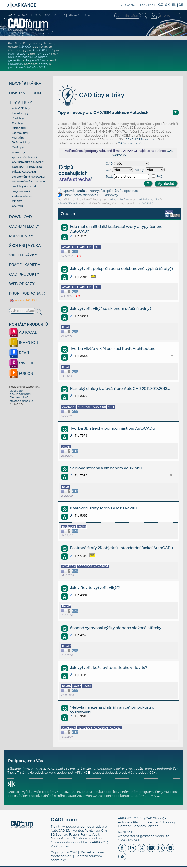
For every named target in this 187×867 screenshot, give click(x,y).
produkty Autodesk (24, 186)
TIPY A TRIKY (20, 102)
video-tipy (18, 152)
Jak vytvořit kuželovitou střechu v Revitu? (108, 667)
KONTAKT (148, 5)
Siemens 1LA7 (19, 397)
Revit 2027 (43, 53)
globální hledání (149, 199)
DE (181, 5)
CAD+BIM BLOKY (24, 226)
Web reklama (89, 852)
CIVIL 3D (22, 363)
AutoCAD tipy (21, 108)
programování (21, 191)
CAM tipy (18, 147)
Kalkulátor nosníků (20, 57)
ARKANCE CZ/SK (131, 818)
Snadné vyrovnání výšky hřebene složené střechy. (116, 627)
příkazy (43, 64)
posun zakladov (20, 394)
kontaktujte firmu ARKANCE (141, 796)
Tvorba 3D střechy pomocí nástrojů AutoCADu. (112, 428)
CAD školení (102, 796)
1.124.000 (25, 46)
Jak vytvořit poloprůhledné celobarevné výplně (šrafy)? (121, 268)
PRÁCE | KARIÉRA (24, 264)
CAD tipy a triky (91, 95)
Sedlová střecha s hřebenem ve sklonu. (106, 468)
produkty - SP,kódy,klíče (27, 166)
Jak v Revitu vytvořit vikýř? (95, 587)
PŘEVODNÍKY (21, 236)
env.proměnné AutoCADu (28, 181)
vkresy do (16, 390)
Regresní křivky (35, 60)
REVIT (19, 352)
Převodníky (15, 64)
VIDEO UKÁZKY (23, 255)
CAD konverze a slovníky (27, 162)
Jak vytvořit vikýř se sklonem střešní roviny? (111, 308)
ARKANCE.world (68, 203)
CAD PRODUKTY (24, 274)
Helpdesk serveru (43, 773)
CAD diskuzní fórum (133, 143)
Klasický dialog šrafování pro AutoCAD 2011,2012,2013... (120, 388)
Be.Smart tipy (21, 142)
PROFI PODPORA (25, 293)
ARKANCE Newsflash (141, 139)
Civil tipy (17, 123)
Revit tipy (18, 118)
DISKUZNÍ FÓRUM (25, 93)
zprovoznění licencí (24, 157)
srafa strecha (84, 195)
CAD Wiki (146, 203)
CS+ (152, 773)
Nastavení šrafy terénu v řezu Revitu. (103, 508)
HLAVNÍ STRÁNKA (25, 83)
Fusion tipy (19, 128)
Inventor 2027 (17, 53)
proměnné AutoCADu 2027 (26, 67)
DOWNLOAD (20, 216)
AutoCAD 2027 (43, 50)
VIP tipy (17, 201)
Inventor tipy (20, 113)
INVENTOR (23, 342)
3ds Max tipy (20, 133)
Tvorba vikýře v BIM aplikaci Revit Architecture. (113, 348)
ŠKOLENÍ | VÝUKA (25, 245)
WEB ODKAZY (22, 283)
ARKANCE (129, 5)
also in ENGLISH (23, 300)
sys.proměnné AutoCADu (28, 176)
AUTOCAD (23, 332)
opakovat (131, 191)
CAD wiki (18, 206)
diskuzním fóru (119, 199)
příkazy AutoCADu (24, 171)
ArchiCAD (16, 404)
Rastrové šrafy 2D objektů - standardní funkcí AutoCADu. (121, 547)
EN (174, 5)
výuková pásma (22, 196)
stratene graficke (21, 401)
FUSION (21, 373)
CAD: (109, 164)
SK (167, 5)
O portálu (63, 846)
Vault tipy (18, 137)
